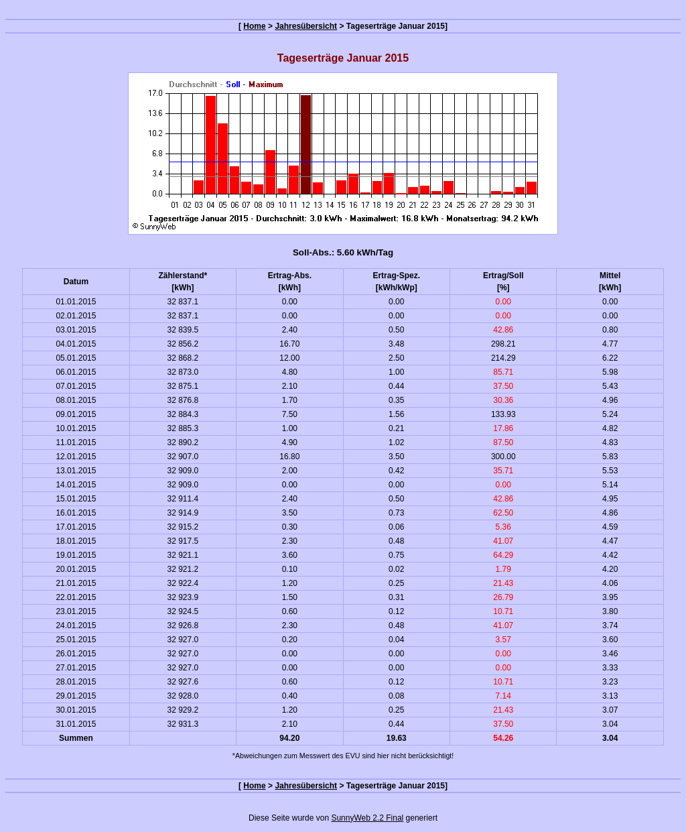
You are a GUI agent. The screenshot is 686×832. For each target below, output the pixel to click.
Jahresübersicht (306, 26)
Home (254, 26)
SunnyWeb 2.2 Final (367, 818)
